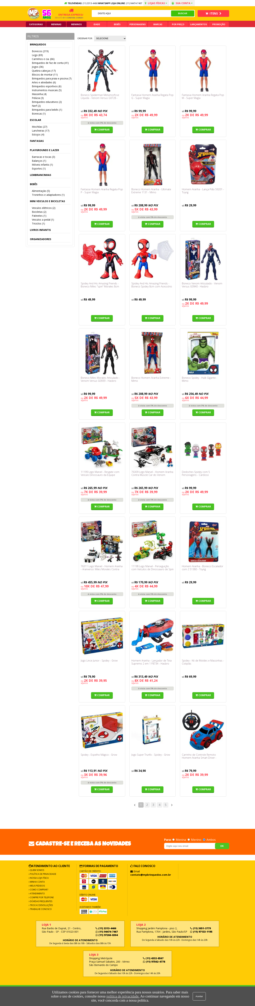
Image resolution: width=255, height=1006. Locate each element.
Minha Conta (37, 881)
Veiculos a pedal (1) (43, 219)
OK (222, 846)
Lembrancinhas (40, 175)
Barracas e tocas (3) (43, 157)
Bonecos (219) (40, 51)
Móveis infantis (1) (42, 164)
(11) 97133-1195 (201, 931)
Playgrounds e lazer (44, 150)
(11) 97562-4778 (154, 961)
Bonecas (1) (39, 113)
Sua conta (182, 3)
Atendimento (37, 893)
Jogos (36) (38, 66)
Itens (213, 13)
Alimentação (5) (41, 191)
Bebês (117, 24)
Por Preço (178, 24)
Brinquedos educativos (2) (47, 102)
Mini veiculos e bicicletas (47, 201)
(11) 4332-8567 (153, 958)
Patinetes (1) (39, 215)
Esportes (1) (39, 168)
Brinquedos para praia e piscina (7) (52, 78)
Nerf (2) (36, 105)
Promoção (218, 24)
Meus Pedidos (37, 885)
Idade (97, 24)
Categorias (36, 24)
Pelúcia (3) (38, 98)
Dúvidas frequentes (40, 901)
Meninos (76, 24)
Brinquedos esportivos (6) (46, 86)
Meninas (56, 24)
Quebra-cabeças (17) (44, 70)
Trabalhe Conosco (40, 909)
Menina (179, 840)
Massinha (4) (39, 94)
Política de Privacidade (42, 874)
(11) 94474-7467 (134, 3)
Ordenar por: (85, 38)
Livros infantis (40, 230)
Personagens (137, 24)
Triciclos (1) (38, 223)
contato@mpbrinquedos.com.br (150, 874)
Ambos (209, 840)
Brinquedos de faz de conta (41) (50, 63)
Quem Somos (36, 870)
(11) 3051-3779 (200, 928)
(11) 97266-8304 (107, 935)
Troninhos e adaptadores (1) (48, 194)
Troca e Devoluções (41, 905)
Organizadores (40, 239)
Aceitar (199, 996)
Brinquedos (38, 44)
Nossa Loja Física (39, 877)
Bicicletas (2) (39, 211)
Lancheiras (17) (40, 130)
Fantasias (37, 141)
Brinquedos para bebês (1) (47, 109)
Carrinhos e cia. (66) (43, 59)
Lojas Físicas (156, 3)
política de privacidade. (123, 996)
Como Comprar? (38, 889)
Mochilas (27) (39, 126)
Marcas (157, 24)
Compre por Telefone (41, 897)
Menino (195, 840)
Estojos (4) (38, 134)
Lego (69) (37, 55)
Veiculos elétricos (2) (43, 208)
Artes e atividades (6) (44, 82)
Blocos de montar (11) (45, 74)
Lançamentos (198, 24)
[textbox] (131, 13)
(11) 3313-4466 (106, 928)
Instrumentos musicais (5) (47, 90)
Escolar (35, 120)
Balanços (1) (39, 160)
